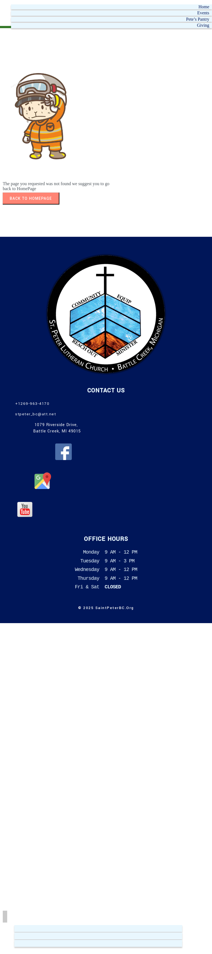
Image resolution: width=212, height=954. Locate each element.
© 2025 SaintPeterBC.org (106, 607)
